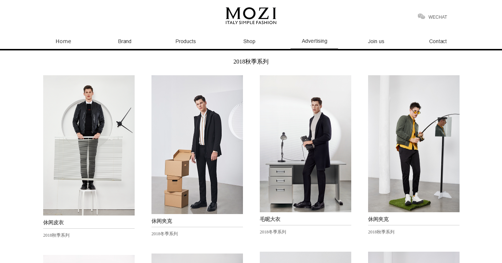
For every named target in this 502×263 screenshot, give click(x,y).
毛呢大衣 (270, 219)
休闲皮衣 (53, 222)
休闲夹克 (161, 221)
